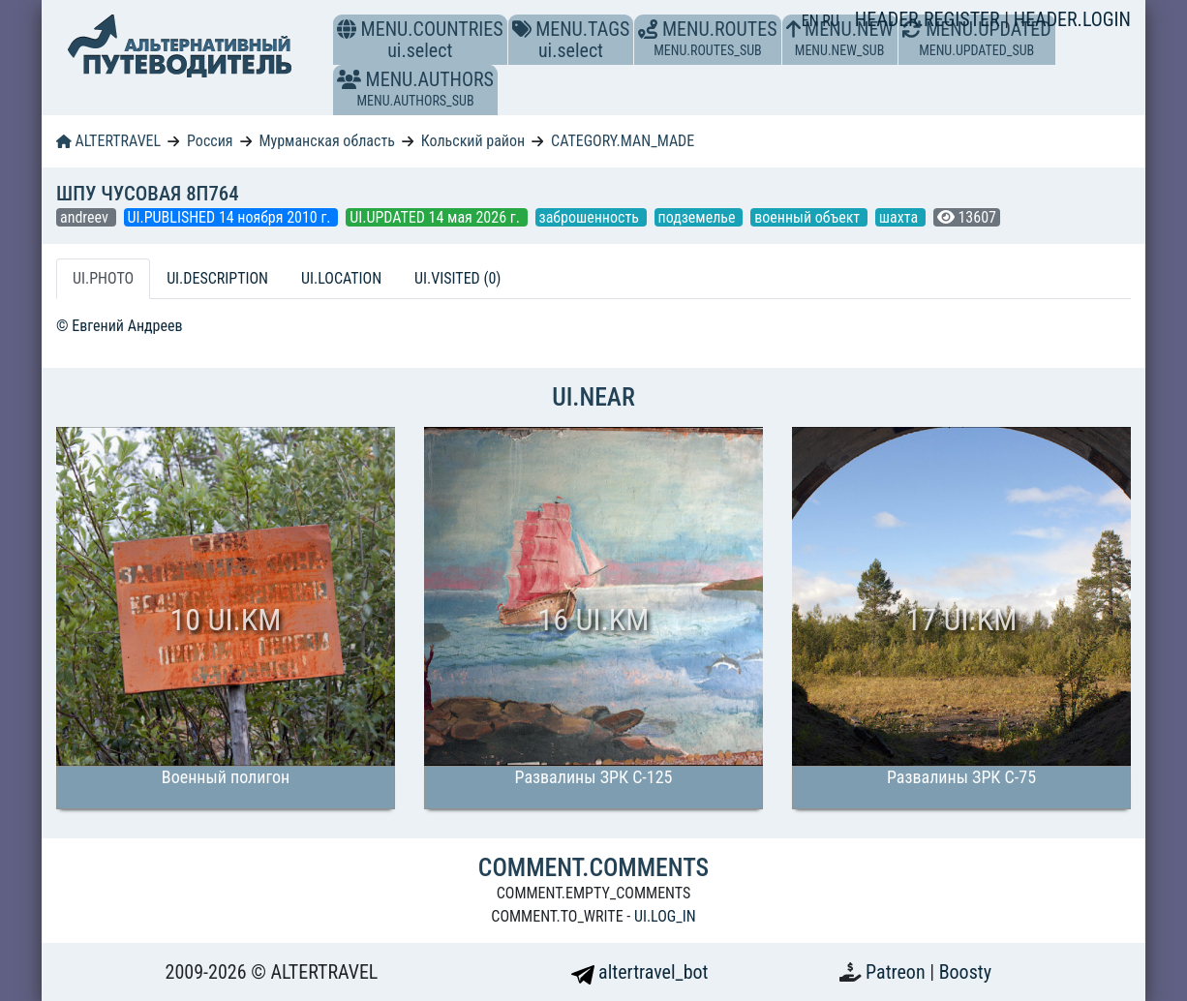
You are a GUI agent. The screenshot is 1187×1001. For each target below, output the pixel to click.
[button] (349, 79)
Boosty (965, 972)
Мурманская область (326, 141)
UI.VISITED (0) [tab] (457, 278)
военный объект (809, 217)
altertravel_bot (640, 972)
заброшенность (591, 217)
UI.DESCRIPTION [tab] (217, 278)
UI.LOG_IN (665, 916)
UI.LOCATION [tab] (341, 278)
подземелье (699, 217)
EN (812, 21)
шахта (900, 217)
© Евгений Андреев (119, 326)
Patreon (897, 972)
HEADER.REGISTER (929, 19)
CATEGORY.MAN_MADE (622, 141)
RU (830, 21)
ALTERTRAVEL (108, 141)
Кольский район (473, 141)
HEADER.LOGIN (1072, 19)
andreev (86, 217)
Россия (209, 141)
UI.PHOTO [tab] (103, 278)
